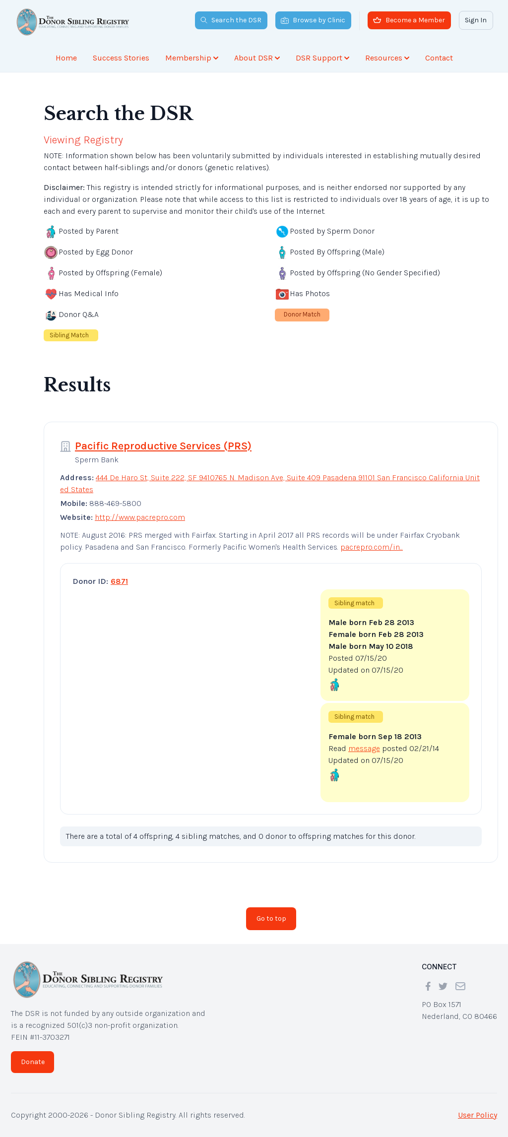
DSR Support (322, 58)
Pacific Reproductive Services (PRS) (163, 446)
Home (66, 58)
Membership (191, 58)
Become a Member (409, 20)
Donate (33, 1062)
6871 (119, 581)
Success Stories (121, 58)
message (364, 748)
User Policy (477, 1115)
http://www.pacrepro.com (140, 517)
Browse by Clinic (313, 20)
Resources (387, 58)
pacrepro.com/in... (371, 547)
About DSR (257, 58)
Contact (439, 58)
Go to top (271, 918)
